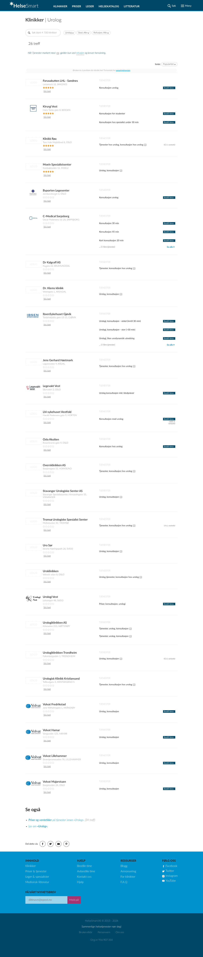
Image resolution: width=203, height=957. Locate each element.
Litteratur (131, 6)
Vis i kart (47, 91)
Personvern (104, 932)
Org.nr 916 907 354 (102, 940)
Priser (76, 6)
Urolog (68, 33)
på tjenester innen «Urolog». (57, 820)
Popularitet (168, 64)
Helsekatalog (109, 6)
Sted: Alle (82, 33)
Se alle (170, 247)
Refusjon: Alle (100, 33)
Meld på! (74, 900)
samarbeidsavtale (123, 70)
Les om (38, 826)
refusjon (80, 53)
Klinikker (60, 6)
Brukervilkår (85, 932)
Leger (90, 6)
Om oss (120, 932)
